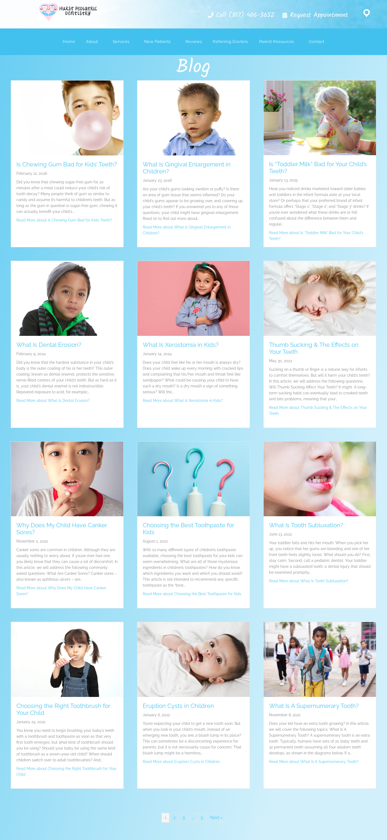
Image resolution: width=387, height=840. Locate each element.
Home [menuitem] (69, 41)
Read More (64, 220)
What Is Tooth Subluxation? (306, 525)
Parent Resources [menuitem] (276, 41)
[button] (241, 15)
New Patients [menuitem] (157, 41)
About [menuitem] (92, 41)
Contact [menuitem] (316, 41)
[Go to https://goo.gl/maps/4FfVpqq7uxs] (366, 14)
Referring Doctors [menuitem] (230, 41)
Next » (216, 817)
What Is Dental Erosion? (48, 344)
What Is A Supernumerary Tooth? (314, 705)
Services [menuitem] (121, 41)
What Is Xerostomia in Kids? (180, 344)
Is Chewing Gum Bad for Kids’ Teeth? (66, 164)
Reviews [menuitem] (193, 41)
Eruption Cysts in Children (178, 705)
